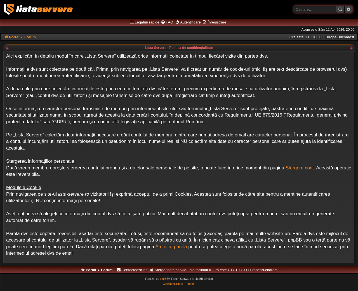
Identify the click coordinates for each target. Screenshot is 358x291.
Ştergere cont (300, 168)
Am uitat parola (171, 246)
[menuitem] (167, 22)
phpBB (164, 278)
